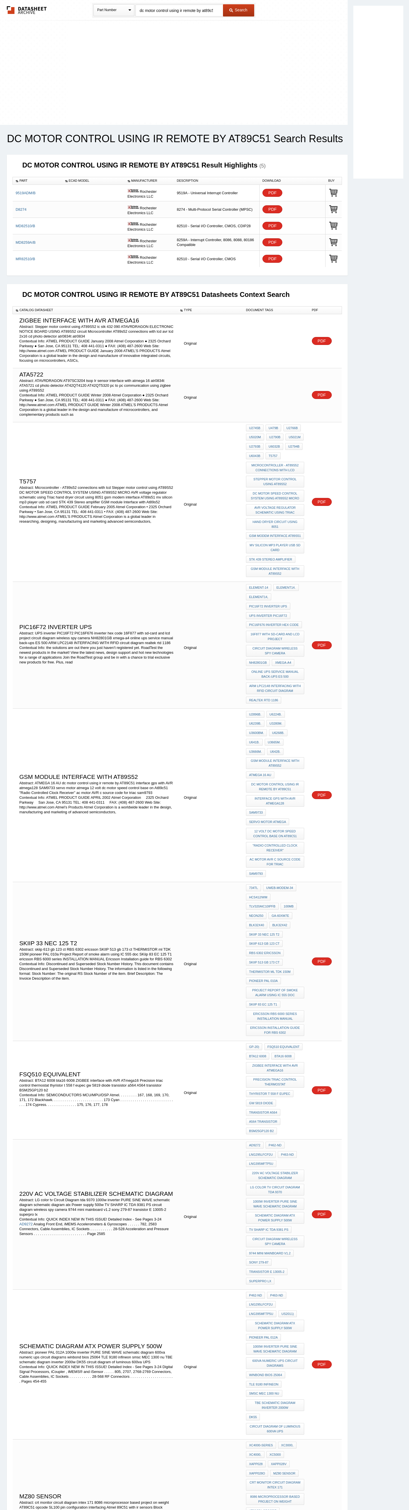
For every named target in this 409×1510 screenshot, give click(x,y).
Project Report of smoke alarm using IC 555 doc (276, 891)
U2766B (289, 428)
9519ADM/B (26, 193)
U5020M (255, 435)
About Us (310, 1491)
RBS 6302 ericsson (265, 857)
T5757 (272, 451)
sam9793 (256, 799)
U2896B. (255, 670)
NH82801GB (258, 625)
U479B (272, 428)
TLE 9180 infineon (263, 1226)
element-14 (258, 561)
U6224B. (274, 670)
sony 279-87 (258, 1123)
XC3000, (286, 1279)
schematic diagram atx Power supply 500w (275, 1085)
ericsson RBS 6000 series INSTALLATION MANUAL (275, 911)
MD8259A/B (26, 242)
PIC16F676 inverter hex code (274, 592)
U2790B (273, 435)
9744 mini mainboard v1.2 (270, 1115)
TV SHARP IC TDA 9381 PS (268, 1095)
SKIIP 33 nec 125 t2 (286, 842)
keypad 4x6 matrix (264, 1388)
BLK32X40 (281, 834)
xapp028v (257, 1295)
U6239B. (294, 670)
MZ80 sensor (260, 1302)
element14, (258, 569)
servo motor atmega (267, 754)
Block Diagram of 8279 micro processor (276, 1366)
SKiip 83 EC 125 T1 (263, 901)
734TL (253, 811)
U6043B (254, 451)
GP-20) (254, 938)
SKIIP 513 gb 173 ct (264, 865)
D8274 (21, 209)
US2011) (286, 1166)
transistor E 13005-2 (267, 1130)
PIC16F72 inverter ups (268, 577)
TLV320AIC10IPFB (287, 819)
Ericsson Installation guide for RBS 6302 (276, 923)
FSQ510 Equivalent (282, 938)
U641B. (273, 685)
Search (238, 10)
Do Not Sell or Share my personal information (201, 1491)
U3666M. (255, 693)
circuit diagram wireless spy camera (275, 615)
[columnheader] (37, 181)
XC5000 (274, 1287)
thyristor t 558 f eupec (269, 979)
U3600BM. (276, 678)
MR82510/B (25, 259)
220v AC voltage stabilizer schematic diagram (276, 1047)
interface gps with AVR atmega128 (275, 736)
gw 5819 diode (261, 986)
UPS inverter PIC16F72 (268, 584)
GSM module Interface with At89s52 (275, 547)
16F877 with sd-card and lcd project (275, 602)
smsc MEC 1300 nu (264, 1234)
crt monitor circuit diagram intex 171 (275, 1313)
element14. (284, 561)
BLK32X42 (256, 842)
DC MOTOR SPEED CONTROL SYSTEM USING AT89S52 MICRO (275, 486)
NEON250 (273, 827)
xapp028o (280, 1295)
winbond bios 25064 (265, 1219)
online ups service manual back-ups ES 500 (275, 635)
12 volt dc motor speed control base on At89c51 (275, 764)
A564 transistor (263, 1002)
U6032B (273, 443)
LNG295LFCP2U (261, 1029)
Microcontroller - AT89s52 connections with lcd (275, 461)
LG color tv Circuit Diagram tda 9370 (276, 1060)
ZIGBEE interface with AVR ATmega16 (276, 956)
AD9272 (26, 1090)
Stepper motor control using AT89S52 (275, 473)
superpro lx (260, 1138)
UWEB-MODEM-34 (278, 811)
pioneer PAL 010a (263, 880)
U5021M (292, 435)
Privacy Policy (148, 1491)
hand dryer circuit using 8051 (275, 508)
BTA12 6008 (257, 946)
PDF (272, 193)
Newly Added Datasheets (111, 1491)
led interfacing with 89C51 (272, 1396)
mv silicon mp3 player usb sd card (275, 526)
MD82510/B (25, 226)
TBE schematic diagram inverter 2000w (275, 1244)
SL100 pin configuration (270, 1343)
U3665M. (292, 685)
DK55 (253, 1254)
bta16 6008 (281, 946)
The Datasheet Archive (27, 10)
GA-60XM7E (258, 834)
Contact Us (289, 1491)
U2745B (254, 428)
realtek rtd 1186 (263, 657)
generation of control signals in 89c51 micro (276, 1378)
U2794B (291, 443)
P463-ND (286, 1029)
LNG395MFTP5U (261, 1037)
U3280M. (255, 678)
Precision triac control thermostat (275, 969)
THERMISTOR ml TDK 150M (270, 873)
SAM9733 (256, 746)
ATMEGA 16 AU (260, 713)
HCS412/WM (258, 819)
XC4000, (255, 1287)
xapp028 (294, 1287)
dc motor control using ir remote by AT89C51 (275, 723)
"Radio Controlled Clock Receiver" (275, 776)
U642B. (274, 693)
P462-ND (274, 1022)
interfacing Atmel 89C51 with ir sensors (275, 1353)
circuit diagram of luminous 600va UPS (275, 1265)
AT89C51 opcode (262, 1335)
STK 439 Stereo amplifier (270, 536)
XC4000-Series (261, 1279)
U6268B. (255, 685)
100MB (254, 827)
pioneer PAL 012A (263, 1186)
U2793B (254, 443)
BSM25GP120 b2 (261, 1009)
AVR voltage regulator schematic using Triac (275, 499)
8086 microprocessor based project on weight (276, 1325)
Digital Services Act (259, 1491)
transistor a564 (263, 994)
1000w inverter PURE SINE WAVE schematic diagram (275, 1072)
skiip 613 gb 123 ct (264, 850)
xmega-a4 (282, 625)
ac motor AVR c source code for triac (275, 789)
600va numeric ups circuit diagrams (275, 1209)
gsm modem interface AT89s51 (275, 516)
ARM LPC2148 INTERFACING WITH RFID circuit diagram (276, 648)
